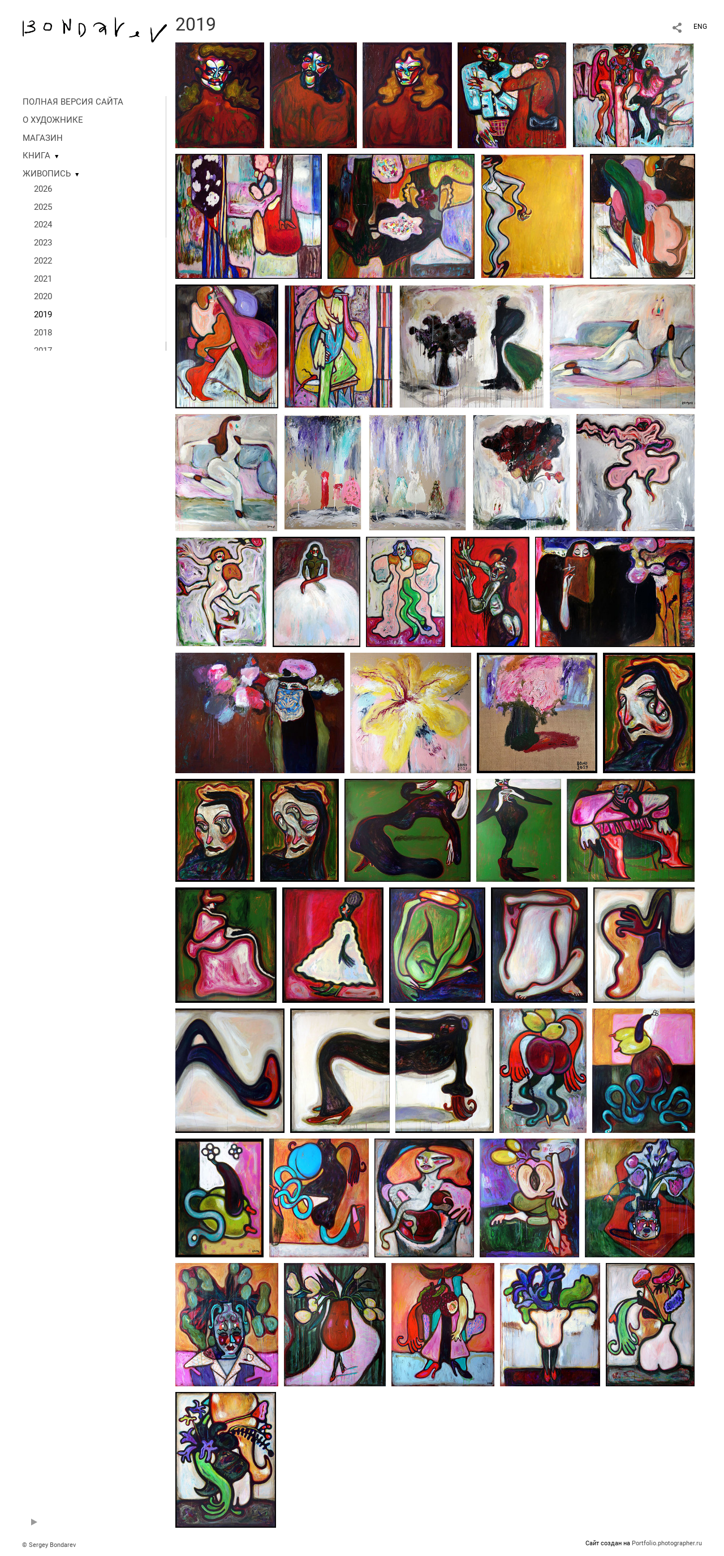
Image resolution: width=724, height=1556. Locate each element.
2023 (43, 243)
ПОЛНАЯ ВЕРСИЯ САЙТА (73, 102)
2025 (43, 207)
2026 (43, 189)
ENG (700, 27)
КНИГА (36, 155)
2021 (43, 279)
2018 (43, 332)
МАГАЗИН (43, 138)
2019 (43, 314)
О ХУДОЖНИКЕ (53, 120)
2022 (43, 261)
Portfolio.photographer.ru (667, 1543)
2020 (43, 296)
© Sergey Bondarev (49, 1545)
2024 (43, 224)
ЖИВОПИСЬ (47, 174)
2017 (43, 351)
